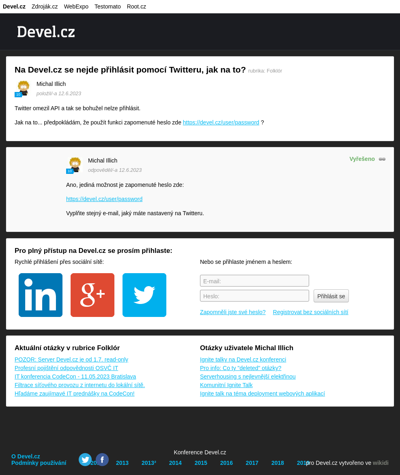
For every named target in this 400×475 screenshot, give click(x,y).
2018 (277, 463)
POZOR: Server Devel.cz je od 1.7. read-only (71, 359)
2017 (252, 463)
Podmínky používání (38, 463)
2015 (201, 463)
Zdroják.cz (45, 6)
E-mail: (212, 281)
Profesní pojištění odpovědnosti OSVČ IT (66, 368)
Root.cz (136, 6)
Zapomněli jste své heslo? (233, 312)
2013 (122, 463)
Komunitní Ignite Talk (226, 385)
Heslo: (211, 296)
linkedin (41, 295)
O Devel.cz (25, 456)
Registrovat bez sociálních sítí (310, 312)
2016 (226, 463)
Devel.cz (14, 6)
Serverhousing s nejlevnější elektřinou (248, 376)
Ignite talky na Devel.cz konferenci (243, 359)
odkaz (382, 159)
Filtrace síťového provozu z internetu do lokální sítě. (80, 385)
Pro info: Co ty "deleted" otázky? (241, 368)
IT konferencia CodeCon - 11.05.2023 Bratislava (75, 376)
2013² (149, 463)
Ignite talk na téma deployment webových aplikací (262, 393)
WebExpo (76, 6)
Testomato (108, 6)
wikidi (381, 463)
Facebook (102, 459)
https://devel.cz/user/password (221, 122)
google (92, 295)
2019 (303, 463)
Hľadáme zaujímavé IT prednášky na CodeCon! (75, 393)
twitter (144, 295)
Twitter (85, 459)
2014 (175, 463)
